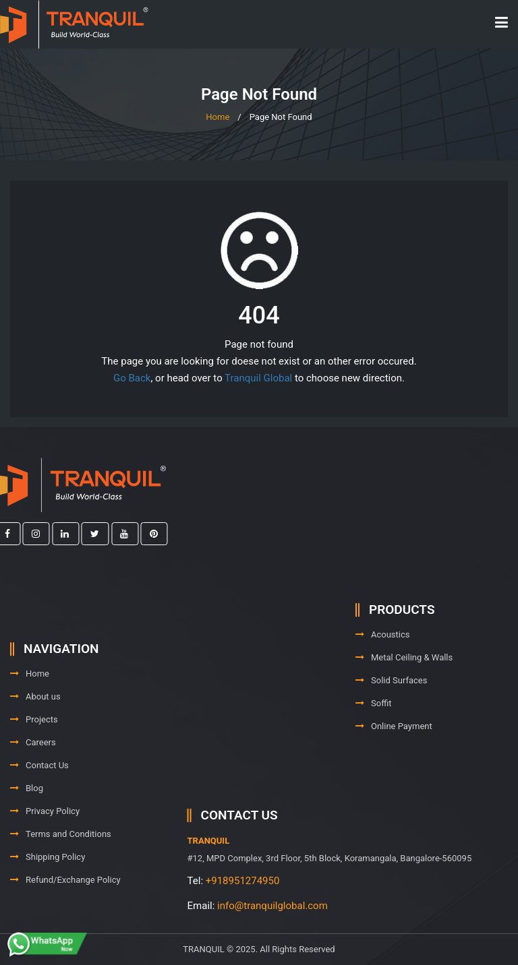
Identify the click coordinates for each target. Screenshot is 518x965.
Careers (33, 779)
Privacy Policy (45, 848)
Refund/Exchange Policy (65, 917)
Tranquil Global (258, 378)
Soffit (373, 723)
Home (217, 117)
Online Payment (393, 746)
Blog (26, 825)
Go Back (131, 378)
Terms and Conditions (60, 871)
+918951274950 (318, 881)
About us (35, 733)
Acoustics (382, 655)
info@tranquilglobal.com (347, 906)
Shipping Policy (47, 894)
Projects (34, 756)
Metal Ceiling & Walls (404, 678)
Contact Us (39, 802)
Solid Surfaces (391, 700)
